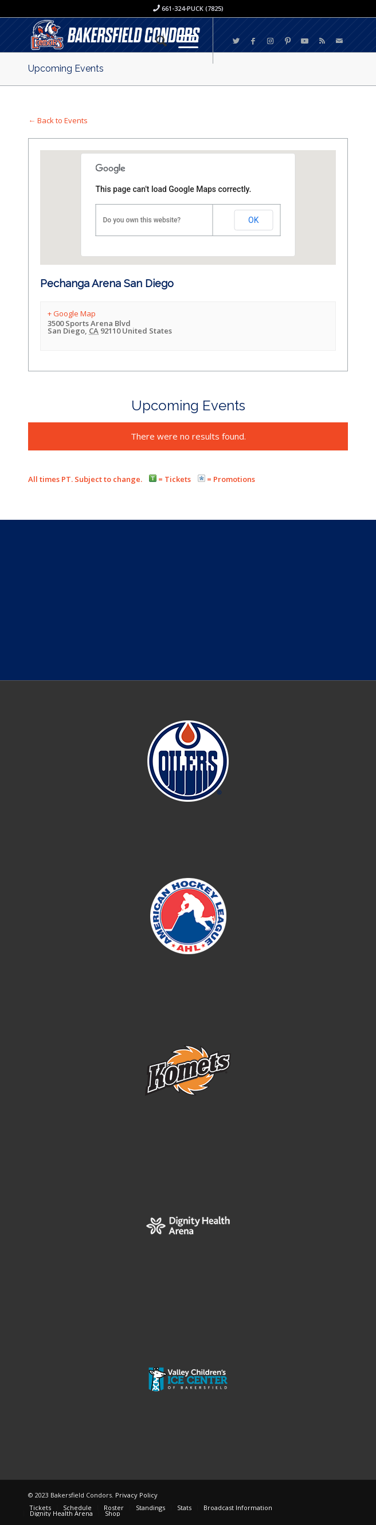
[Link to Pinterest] (287, 41)
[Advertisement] (188, 600)
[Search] (155, 41)
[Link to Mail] (339, 41)
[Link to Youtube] (305, 41)
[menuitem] (155, 41)
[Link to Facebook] (253, 41)
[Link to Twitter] (236, 41)
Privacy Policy (136, 1495)
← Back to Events (58, 120)
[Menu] (182, 41)
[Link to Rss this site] (322, 41)
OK (253, 220)
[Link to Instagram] (270, 41)
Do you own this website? (142, 220)
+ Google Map (72, 313)
